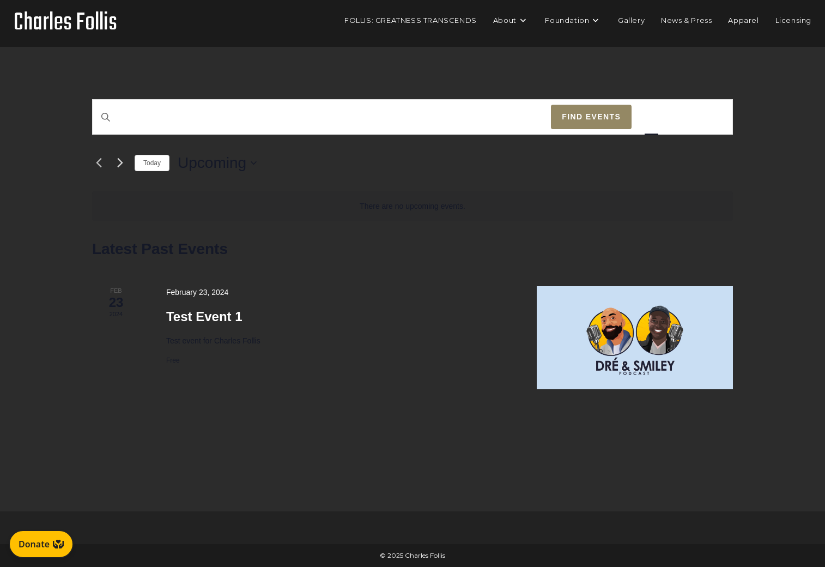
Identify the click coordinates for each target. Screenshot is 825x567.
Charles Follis (65, 23)
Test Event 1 (204, 316)
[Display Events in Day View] (712, 117)
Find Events (591, 116)
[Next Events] (119, 163)
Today (152, 163)
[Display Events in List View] (651, 117)
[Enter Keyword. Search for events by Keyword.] (322, 117)
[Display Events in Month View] (682, 117)
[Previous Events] (98, 163)
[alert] (412, 206)
